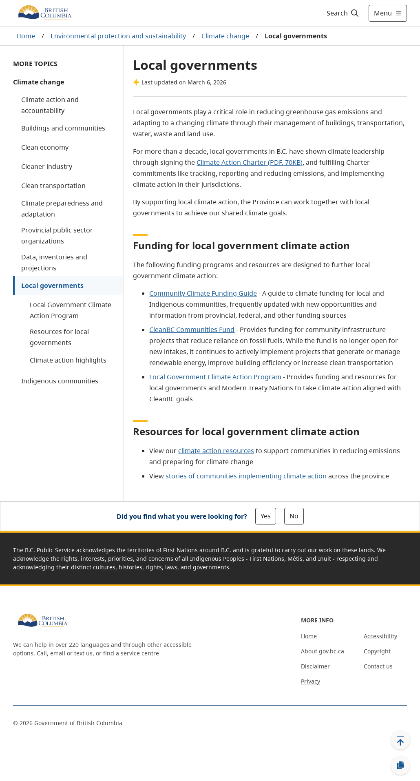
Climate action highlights (68, 360)
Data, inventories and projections (54, 262)
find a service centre (131, 653)
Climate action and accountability (50, 105)
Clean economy (45, 147)
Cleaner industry (46, 166)
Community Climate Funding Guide (203, 293)
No (294, 515)
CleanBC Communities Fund (191, 329)
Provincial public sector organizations (57, 236)
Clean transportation (53, 185)
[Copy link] (400, 765)
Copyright (377, 651)
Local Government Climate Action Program (70, 310)
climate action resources (216, 450)
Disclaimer (315, 666)
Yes (266, 515)
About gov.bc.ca (322, 651)
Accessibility (380, 636)
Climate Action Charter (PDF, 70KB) (250, 162)
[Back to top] (400, 740)
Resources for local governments (59, 337)
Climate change (225, 35)
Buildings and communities (63, 128)
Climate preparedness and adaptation (62, 209)
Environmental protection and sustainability (118, 35)
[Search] (343, 13)
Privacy (310, 681)
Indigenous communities (59, 380)
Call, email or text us (65, 653)
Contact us (378, 666)
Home (25, 35)
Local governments (52, 285)
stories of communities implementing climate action (246, 475)
